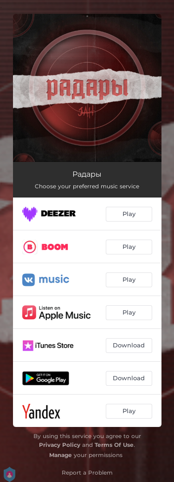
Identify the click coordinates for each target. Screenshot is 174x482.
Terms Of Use (114, 444)
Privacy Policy (59, 444)
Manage (60, 454)
